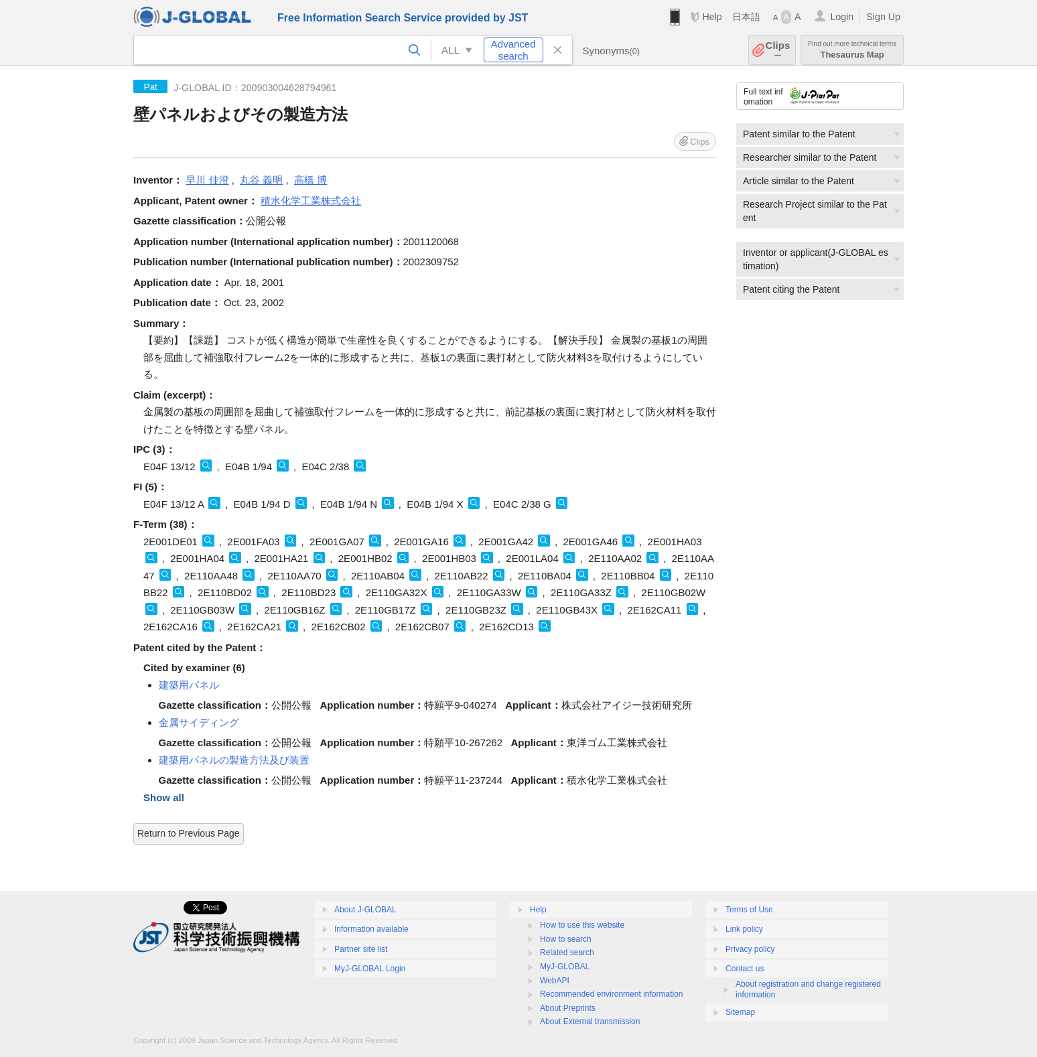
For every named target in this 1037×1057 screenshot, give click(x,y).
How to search (566, 939)
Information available (371, 929)
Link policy (744, 929)
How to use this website (582, 925)
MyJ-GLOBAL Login (369, 968)
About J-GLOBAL (365, 909)
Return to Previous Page (188, 833)
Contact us (744, 968)
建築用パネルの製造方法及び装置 (234, 760)
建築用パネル (189, 685)
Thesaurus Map (852, 50)
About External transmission (590, 1021)
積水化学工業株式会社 (311, 200)
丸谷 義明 (261, 180)
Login (841, 16)
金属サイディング (199, 722)
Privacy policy (749, 949)
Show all (163, 797)
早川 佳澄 (207, 180)
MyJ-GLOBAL (565, 966)
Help (711, 16)
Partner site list (360, 949)
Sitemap (740, 1012)
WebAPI (554, 980)
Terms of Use (749, 909)
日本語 (746, 16)
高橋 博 (310, 180)
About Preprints (568, 1008)
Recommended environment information (611, 994)
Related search (567, 952)
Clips (778, 50)
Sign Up (883, 16)
